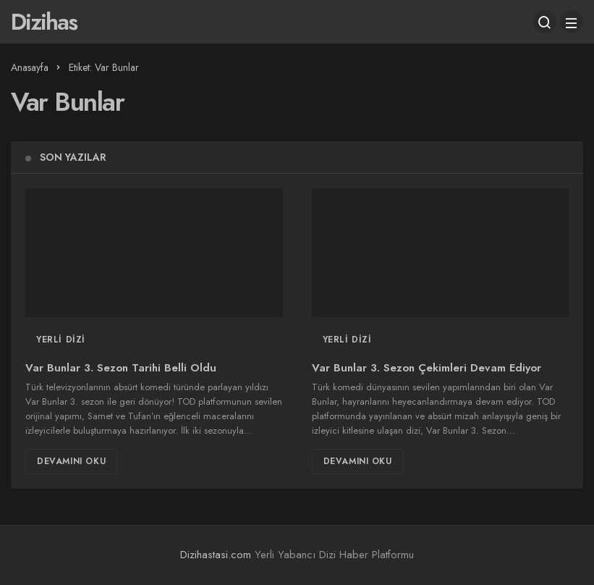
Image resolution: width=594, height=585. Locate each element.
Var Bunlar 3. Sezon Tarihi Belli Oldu (120, 368)
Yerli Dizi (60, 339)
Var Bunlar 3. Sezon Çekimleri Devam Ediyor (426, 368)
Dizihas (44, 21)
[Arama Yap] (544, 21)
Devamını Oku (71, 461)
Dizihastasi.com (215, 555)
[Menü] (571, 21)
